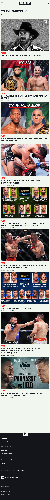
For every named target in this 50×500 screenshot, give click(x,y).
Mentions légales (5, 486)
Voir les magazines (6, 453)
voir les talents (5, 466)
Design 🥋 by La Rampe (6, 494)
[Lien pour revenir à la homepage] (25, 3)
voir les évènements (6, 459)
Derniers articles (6, 444)
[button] (2, 3)
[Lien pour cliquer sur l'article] (25, 38)
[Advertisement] (25, 417)
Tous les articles (6, 446)
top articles (5, 441)
